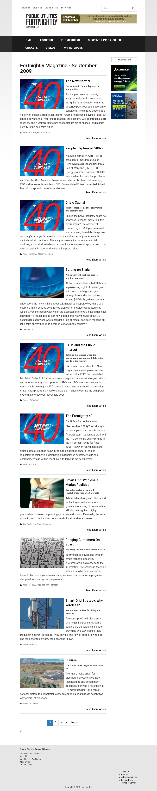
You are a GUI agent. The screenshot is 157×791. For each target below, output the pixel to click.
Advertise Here (124, 60)
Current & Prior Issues (104, 40)
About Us (46, 40)
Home (27, 40)
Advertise (51, 7)
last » (74, 722)
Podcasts (31, 47)
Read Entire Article (96, 138)
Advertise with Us (129, 777)
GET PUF (37, 7)
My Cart (66, 7)
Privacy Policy (127, 780)
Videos (50, 47)
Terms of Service (128, 783)
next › (64, 722)
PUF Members (70, 40)
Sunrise (71, 660)
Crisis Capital (75, 202)
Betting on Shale (78, 270)
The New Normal (78, 81)
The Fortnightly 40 (79, 416)
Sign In (25, 7)
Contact (124, 774)
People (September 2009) (84, 148)
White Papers (73, 47)
